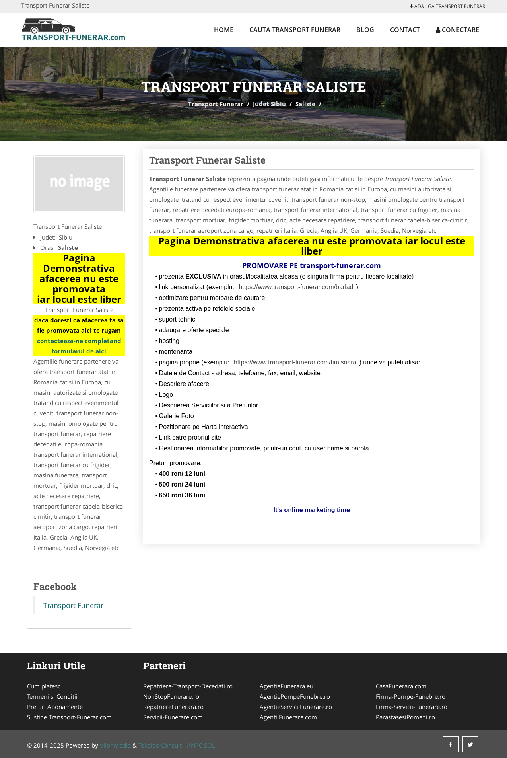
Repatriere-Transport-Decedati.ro (188, 686)
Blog (365, 29)
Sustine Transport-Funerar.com (69, 717)
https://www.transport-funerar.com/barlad (296, 287)
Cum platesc (43, 686)
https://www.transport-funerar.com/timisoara (295, 362)
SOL (209, 745)
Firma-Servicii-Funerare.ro (411, 707)
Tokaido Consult (160, 745)
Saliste (305, 104)
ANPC (194, 745)
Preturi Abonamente (55, 707)
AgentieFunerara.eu (286, 686)
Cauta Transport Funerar (294, 29)
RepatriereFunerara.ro (173, 707)
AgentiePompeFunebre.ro (295, 696)
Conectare (457, 29)
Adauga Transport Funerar (447, 6)
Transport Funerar (215, 104)
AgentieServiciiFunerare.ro (296, 707)
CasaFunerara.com (401, 686)
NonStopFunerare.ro (171, 696)
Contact (405, 29)
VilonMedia (115, 745)
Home (223, 29)
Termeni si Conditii (52, 696)
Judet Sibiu (269, 104)
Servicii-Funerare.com (173, 717)
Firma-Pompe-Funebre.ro (410, 696)
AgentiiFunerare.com (288, 717)
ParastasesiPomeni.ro (405, 717)
